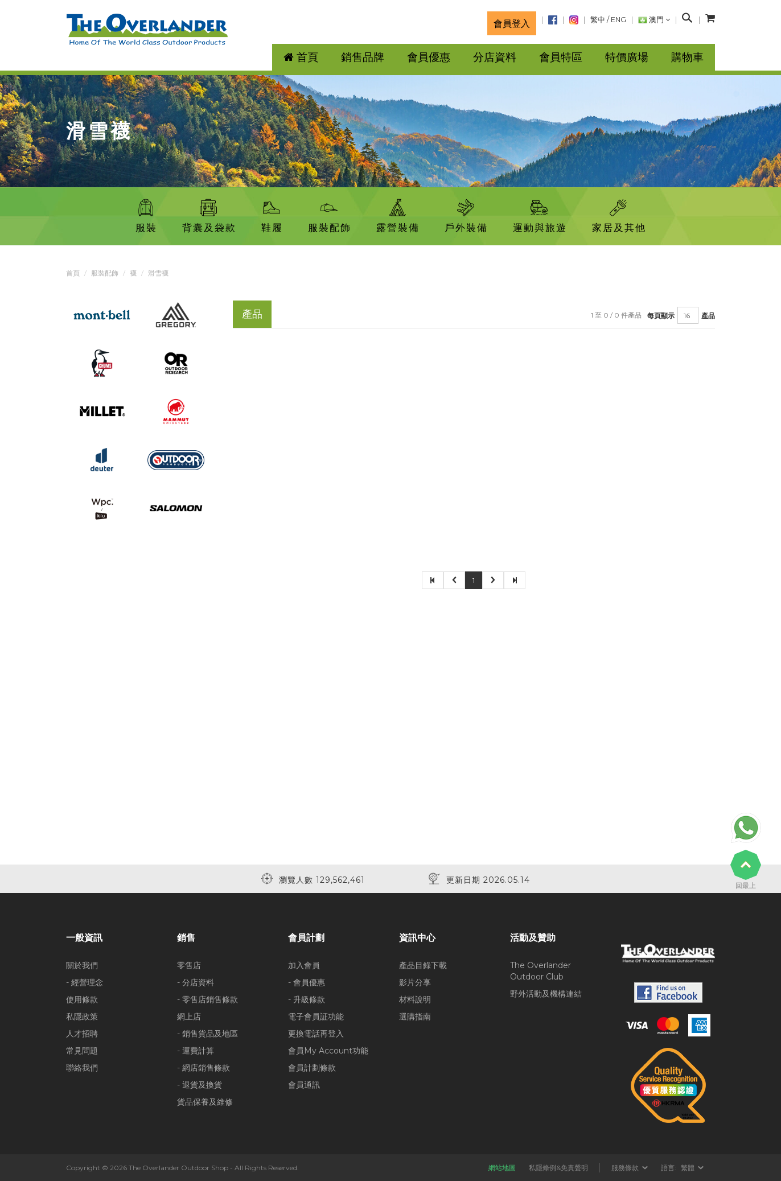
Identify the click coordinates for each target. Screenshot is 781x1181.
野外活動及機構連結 (546, 994)
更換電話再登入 (316, 1033)
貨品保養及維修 (205, 1102)
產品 (708, 315)
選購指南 (415, 1016)
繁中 (597, 19)
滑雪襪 (158, 273)
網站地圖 (502, 1167)
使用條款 (82, 999)
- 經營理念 (84, 982)
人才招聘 (82, 1033)
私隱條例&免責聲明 (558, 1167)
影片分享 (415, 982)
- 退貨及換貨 (199, 1085)
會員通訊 (304, 1085)
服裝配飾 (104, 273)
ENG (618, 19)
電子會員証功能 (316, 1016)
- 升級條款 (306, 999)
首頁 (73, 273)
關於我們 (82, 965)
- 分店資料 (195, 982)
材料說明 (415, 999)
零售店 (189, 965)
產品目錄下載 (423, 965)
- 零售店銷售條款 (207, 999)
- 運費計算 (195, 1051)
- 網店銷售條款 (203, 1068)
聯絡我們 (82, 1068)
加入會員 (304, 965)
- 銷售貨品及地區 (207, 1033)
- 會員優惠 (306, 982)
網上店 (189, 1016)
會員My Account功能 (328, 1051)
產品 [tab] (252, 313)
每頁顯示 (661, 315)
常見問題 (82, 1051)
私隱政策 (82, 1016)
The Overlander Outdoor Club (540, 971)
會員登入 (512, 23)
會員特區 (560, 57)
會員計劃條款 (312, 1068)
